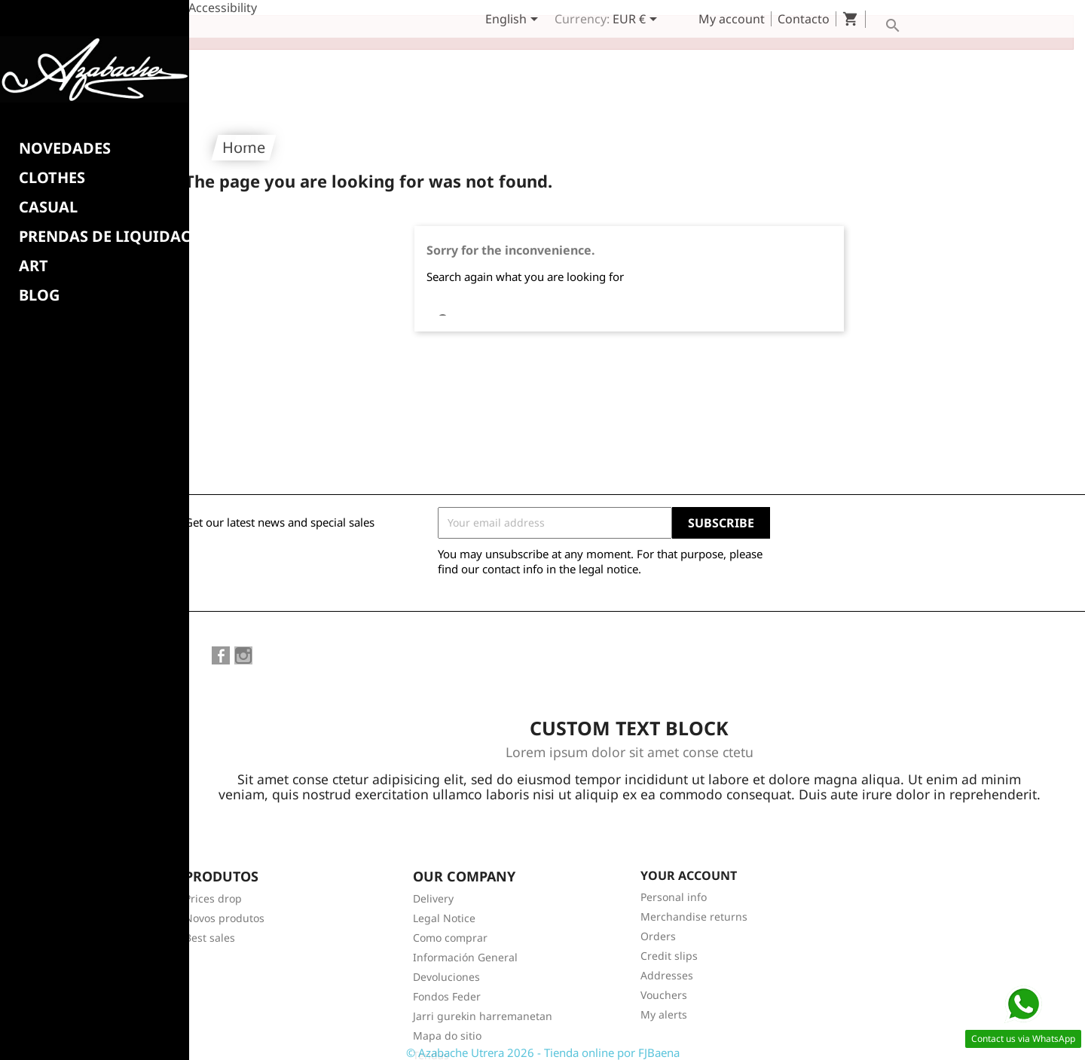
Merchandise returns (693, 901)
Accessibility (222, 7)
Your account (688, 860)
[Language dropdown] (514, 20)
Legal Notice (444, 903)
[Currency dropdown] (637, 20)
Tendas (431, 1040)
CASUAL (48, 207)
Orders (658, 921)
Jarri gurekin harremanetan (482, 1001)
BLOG (39, 295)
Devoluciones (446, 962)
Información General (465, 942)
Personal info (673, 882)
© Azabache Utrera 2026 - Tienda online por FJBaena (543, 1052)
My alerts (663, 999)
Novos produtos (224, 903)
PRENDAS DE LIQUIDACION (120, 236)
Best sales (210, 922)
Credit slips (669, 940)
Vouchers (663, 980)
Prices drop (213, 883)
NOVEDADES (65, 148)
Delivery (433, 883)
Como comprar (450, 922)
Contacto (804, 19)
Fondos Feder (447, 981)
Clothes (52, 178)
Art (33, 266)
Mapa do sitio (447, 1020)
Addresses (666, 960)
